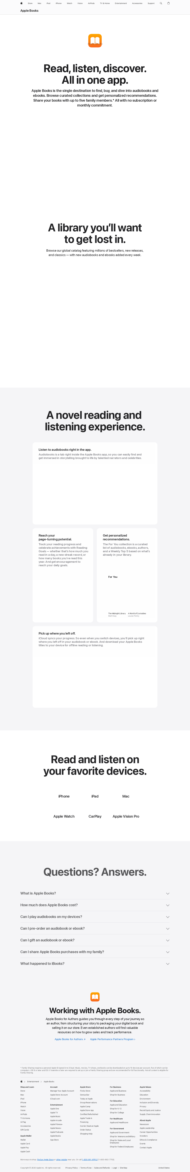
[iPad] (48, 3)
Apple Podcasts (56, 1151)
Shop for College (117, 1131)
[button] (161, 3)
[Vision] (80, 3)
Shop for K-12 (115, 1128)
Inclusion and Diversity (149, 1121)
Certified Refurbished (89, 1133)
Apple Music (55, 1135)
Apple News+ (55, 1147)
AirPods (23, 1133)
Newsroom (144, 1143)
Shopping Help (86, 1153)
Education (144, 1114)
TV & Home (25, 1137)
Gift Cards (24, 1149)
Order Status (85, 1149)
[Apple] (21, 3)
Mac (22, 1114)
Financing (84, 1141)
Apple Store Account (59, 1114)
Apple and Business (118, 1110)
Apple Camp (85, 1125)
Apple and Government (119, 1151)
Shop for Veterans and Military (122, 1155)
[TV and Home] (105, 3)
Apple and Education (118, 1124)
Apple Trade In (86, 1137)
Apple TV (54, 1131)
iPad (22, 1118)
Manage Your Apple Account (62, 1110)
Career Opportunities (149, 1151)
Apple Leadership (147, 1147)
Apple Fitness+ (56, 1143)
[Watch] (69, 3)
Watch (23, 1125)
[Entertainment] (121, 3)
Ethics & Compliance (148, 1159)
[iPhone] (59, 3)
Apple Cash (25, 1170)
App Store (54, 1159)
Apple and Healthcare (119, 1141)
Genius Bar (84, 1114)
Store (22, 1110)
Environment (145, 1118)
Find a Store (85, 1110)
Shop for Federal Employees (122, 1166)
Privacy (143, 1125)
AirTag (23, 1141)
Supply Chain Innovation (150, 1133)
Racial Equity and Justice (150, 1129)
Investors (144, 1155)
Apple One (54, 1128)
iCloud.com (55, 1118)
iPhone (23, 1121)
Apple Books (29, 10)
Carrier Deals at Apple (89, 1145)
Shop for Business (117, 1114)
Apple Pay (24, 1166)
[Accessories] (137, 3)
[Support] (151, 3)
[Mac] (39, 3)
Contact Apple (146, 1166)
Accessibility (145, 1110)
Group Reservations (88, 1121)
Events (142, 1163)
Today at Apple (86, 1118)
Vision (22, 1129)
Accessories (25, 1145)
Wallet (23, 1159)
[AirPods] (91, 3)
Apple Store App (87, 1129)
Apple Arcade (56, 1139)
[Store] (30, 3)
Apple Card (25, 1163)
